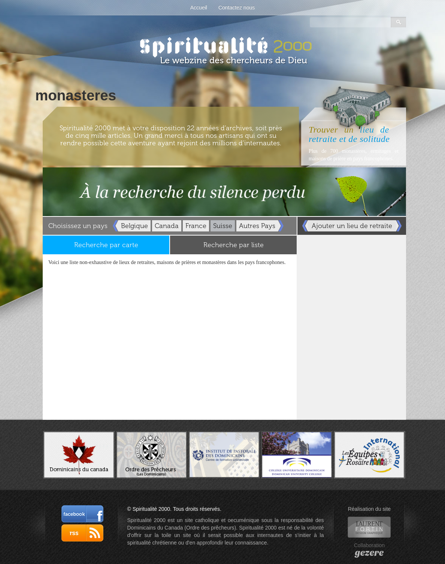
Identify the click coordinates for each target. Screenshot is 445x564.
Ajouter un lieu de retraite (352, 226)
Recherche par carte (106, 245)
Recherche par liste (233, 245)
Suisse (222, 226)
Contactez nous (236, 7)
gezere (369, 553)
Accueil (198, 7)
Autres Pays (257, 226)
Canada (167, 226)
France (195, 226)
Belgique (134, 226)
